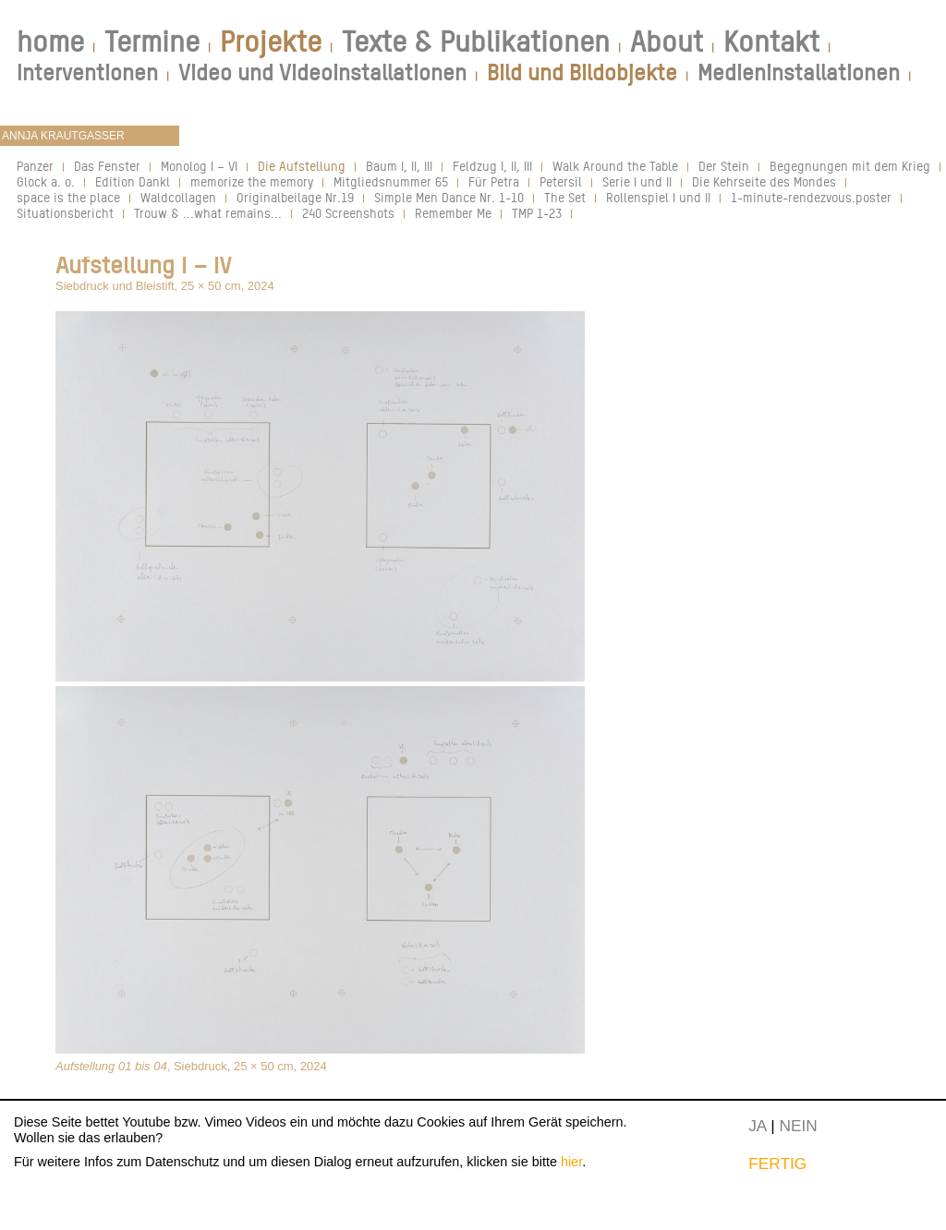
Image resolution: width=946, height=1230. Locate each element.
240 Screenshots (348, 213)
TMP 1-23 (537, 213)
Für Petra (493, 181)
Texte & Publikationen (476, 41)
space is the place (68, 197)
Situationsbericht (65, 213)
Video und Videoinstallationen (322, 72)
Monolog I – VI (199, 166)
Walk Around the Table (615, 166)
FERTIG (777, 1163)
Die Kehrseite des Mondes (764, 181)
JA (757, 1125)
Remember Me (453, 213)
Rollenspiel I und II (658, 197)
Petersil (561, 181)
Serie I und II (637, 181)
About (666, 41)
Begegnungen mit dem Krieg (850, 166)
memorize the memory (251, 181)
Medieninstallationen (798, 72)
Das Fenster (107, 166)
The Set (565, 197)
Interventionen (87, 72)
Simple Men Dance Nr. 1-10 (449, 197)
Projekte (270, 41)
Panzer (35, 166)
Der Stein (723, 166)
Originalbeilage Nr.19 (295, 197)
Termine (152, 41)
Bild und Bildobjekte (582, 72)
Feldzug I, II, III (492, 166)
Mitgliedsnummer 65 (391, 181)
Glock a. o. (46, 181)
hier (571, 1161)
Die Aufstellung (302, 166)
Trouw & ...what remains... (208, 213)
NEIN (799, 1125)
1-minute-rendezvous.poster (811, 197)
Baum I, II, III (399, 166)
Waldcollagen (178, 197)
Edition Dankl (132, 181)
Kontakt (771, 41)
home (50, 41)
